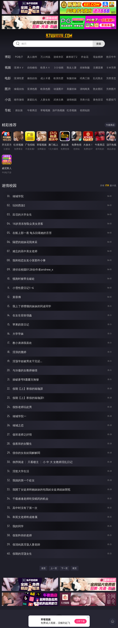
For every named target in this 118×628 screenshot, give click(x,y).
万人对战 (45, 57)
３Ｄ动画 (58, 67)
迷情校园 (72, 99)
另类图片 (111, 89)
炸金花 (84, 57)
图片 (8, 89)
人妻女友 (45, 99)
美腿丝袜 (72, 89)
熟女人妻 (72, 67)
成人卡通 (45, 78)
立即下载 (80, 621)
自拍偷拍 (32, 67)
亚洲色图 (32, 89)
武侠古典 (58, 99)
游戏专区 (58, 57)
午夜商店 (32, 110)
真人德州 (32, 57)
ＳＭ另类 (111, 67)
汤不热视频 (58, 110)
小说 (8, 99)
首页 (43, 568)
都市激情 (19, 99)
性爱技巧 (111, 99)
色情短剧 (85, 110)
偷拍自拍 (32, 78)
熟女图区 (98, 89)
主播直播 (98, 67)
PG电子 (19, 57)
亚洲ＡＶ (19, 67)
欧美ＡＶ (45, 67)
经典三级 (85, 78)
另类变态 (111, 78)
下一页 (64, 568)
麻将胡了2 (71, 57)
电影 (8, 78)
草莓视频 (45, 110)
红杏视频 (72, 110)
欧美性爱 (58, 78)
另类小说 (85, 99)
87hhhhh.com (59, 36)
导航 (8, 110)
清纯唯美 (85, 89)
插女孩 (19, 110)
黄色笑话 (98, 99)
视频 (8, 67)
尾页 (74, 568)
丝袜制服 (85, 67)
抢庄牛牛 (111, 57)
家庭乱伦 (32, 99)
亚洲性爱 (19, 78)
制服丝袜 (72, 78)
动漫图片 (58, 89)
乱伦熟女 (98, 78)
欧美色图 (45, 89)
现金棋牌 (98, 57)
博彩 (8, 57)
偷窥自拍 (19, 89)
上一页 (54, 568)
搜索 (98, 43)
